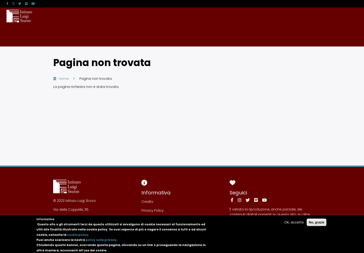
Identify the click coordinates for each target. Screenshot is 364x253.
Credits (147, 201)
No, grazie (316, 225)
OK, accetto (294, 225)
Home (64, 78)
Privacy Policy (152, 210)
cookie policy (77, 237)
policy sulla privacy (101, 242)
